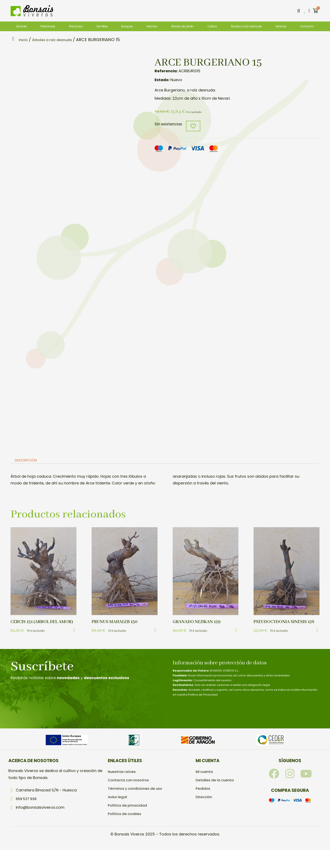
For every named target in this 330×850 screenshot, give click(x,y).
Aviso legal (118, 803)
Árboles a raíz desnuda (246, 26)
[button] (298, 11)
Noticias (281, 26)
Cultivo (212, 26)
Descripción (27, 461)
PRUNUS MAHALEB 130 (116, 622)
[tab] (27, 461)
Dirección (204, 803)
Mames (152, 26)
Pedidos (203, 795)
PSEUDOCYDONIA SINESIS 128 (286, 622)
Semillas (102, 26)
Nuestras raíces (123, 778)
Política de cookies (125, 820)
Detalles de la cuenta (215, 786)
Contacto (307, 26)
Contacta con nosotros (130, 786)
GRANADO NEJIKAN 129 (198, 622)
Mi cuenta (205, 778)
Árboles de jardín (182, 26)
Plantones (76, 26)
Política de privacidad (128, 812)
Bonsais (21, 26)
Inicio (25, 40)
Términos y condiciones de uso (137, 795)
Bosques (127, 26)
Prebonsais (47, 26)
